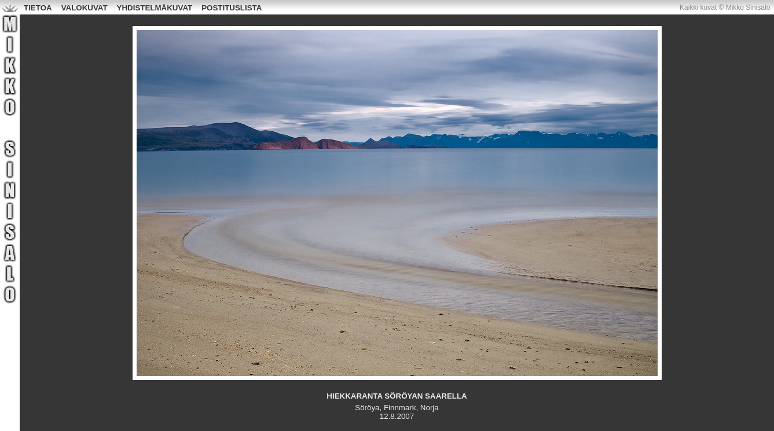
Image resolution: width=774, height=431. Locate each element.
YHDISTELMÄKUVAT (155, 7)
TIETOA (38, 7)
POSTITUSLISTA (231, 7)
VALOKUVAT (84, 7)
